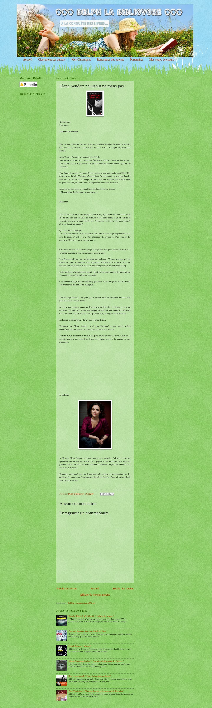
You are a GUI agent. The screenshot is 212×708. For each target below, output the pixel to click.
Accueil (27, 59)
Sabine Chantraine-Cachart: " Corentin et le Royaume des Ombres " (96, 661)
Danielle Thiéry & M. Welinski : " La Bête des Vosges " (91, 616)
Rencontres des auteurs (110, 59)
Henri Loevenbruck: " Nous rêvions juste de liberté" (89, 676)
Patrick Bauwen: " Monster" (79, 646)
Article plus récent (66, 588)
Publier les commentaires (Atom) (81, 603)
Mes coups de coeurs (161, 59)
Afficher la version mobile (95, 594)
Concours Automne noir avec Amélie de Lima (87, 631)
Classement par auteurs (52, 59)
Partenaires (136, 59)
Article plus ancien (123, 588)
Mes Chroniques (81, 59)
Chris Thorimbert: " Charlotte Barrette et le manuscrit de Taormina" (96, 691)
